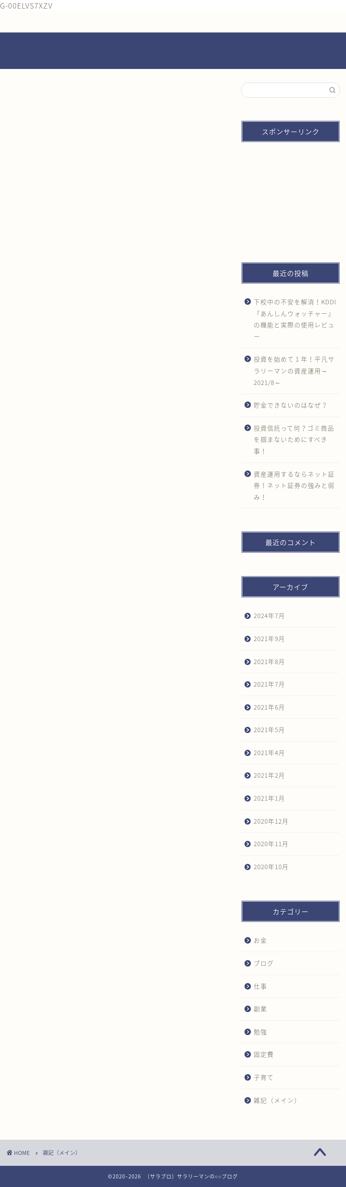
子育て (264, 1077)
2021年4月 (269, 752)
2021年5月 (269, 729)
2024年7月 (269, 615)
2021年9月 (269, 638)
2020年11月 (271, 843)
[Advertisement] (290, 194)
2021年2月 (269, 774)
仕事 (260, 985)
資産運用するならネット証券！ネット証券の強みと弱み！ (294, 485)
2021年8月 (269, 661)
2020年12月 (271, 820)
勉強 (260, 1031)
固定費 (264, 1054)
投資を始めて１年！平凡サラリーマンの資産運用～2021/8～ (294, 370)
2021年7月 (269, 683)
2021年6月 (269, 706)
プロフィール (119, 21)
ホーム (45, 21)
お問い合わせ (192, 21)
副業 (260, 1008)
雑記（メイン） (277, 1100)
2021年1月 (269, 797)
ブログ (264, 962)
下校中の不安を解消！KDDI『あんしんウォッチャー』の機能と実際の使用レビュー (295, 319)
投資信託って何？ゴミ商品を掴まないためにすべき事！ (294, 439)
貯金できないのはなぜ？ (291, 404)
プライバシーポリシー (265, 21)
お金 (260, 939)
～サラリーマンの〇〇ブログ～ (173, 51)
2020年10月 (271, 866)
